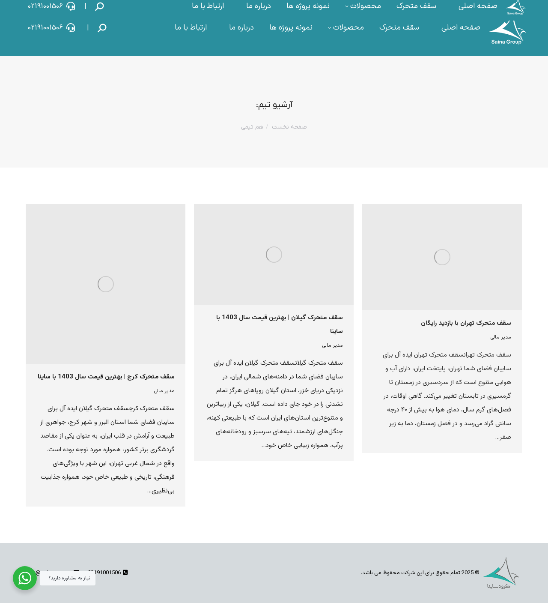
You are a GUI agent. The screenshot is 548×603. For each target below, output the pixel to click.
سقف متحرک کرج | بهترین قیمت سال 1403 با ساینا (106, 377)
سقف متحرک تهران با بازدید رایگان (466, 323)
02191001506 (52, 28)
